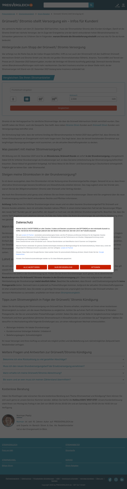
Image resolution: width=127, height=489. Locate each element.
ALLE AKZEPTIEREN (31, 267)
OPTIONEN (95, 267)
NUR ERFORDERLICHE (63, 267)
